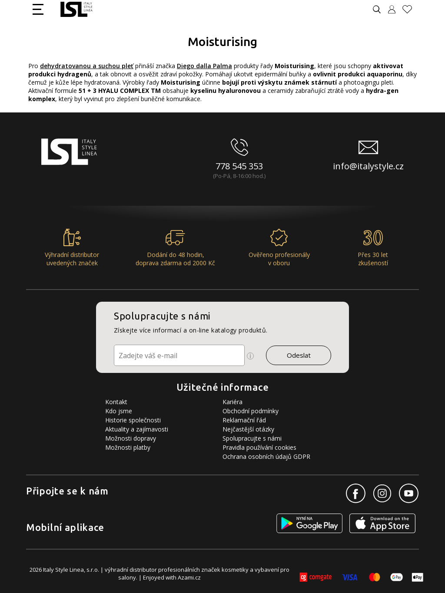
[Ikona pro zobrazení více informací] (250, 356)
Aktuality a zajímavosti (136, 429)
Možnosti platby (127, 447)
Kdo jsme (118, 411)
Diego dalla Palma (204, 66)
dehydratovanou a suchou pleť (86, 66)
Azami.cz (189, 577)
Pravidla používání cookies (259, 447)
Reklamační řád (244, 420)
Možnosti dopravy (130, 438)
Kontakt (116, 402)
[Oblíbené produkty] (410, 9)
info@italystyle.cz (368, 166)
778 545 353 (239, 166)
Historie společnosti (133, 420)
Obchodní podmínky (250, 411)
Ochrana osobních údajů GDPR (266, 456)
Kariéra (232, 402)
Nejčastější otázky (248, 429)
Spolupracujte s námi (252, 438)
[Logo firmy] (76, 9)
